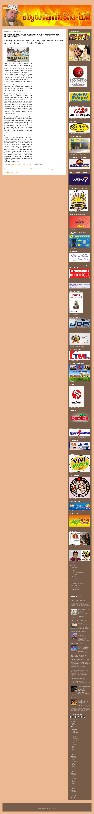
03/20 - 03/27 (74, 774)
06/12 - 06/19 (74, 727)
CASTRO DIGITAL (75, 587)
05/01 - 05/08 (74, 757)
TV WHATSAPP (74, 578)
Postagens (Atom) (12, 172)
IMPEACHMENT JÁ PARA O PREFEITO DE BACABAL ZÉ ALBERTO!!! (78, 600)
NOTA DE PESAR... (76, 669)
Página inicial (34, 169)
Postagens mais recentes (12, 169)
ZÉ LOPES (73, 570)
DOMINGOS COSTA (76, 589)
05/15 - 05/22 (74, 750)
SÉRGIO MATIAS (75, 574)
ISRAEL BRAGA (75, 580)
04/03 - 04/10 (74, 767)
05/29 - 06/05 (74, 743)
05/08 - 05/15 (74, 753)
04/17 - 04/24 (74, 760)
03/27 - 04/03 (74, 770)
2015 (72, 797)
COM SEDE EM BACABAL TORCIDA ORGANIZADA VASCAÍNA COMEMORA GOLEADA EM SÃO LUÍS (84, 703)
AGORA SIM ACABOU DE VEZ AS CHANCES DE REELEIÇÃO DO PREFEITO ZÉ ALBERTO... (83, 648)
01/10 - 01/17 (74, 794)
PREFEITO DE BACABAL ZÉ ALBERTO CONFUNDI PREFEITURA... (75, 735)
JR (71, 591)
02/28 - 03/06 (74, 781)
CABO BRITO (74, 576)
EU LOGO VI (81, 623)
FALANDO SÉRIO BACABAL (78, 582)
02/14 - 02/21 (74, 787)
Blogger (54, 808)
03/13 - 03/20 (74, 777)
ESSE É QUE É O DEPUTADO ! (82, 634)
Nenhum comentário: (28, 164)
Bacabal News (74, 593)
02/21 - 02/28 (74, 784)
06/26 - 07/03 (74, 724)
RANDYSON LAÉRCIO (76, 585)
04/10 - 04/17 (74, 764)
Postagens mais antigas (56, 169)
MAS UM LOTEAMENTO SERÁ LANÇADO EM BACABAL (84, 688)
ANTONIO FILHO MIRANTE (77, 583)
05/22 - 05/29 (74, 747)
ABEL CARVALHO (75, 569)
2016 (72, 721)
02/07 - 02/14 (74, 791)
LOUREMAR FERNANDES (77, 572)
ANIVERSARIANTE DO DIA (78, 678)
